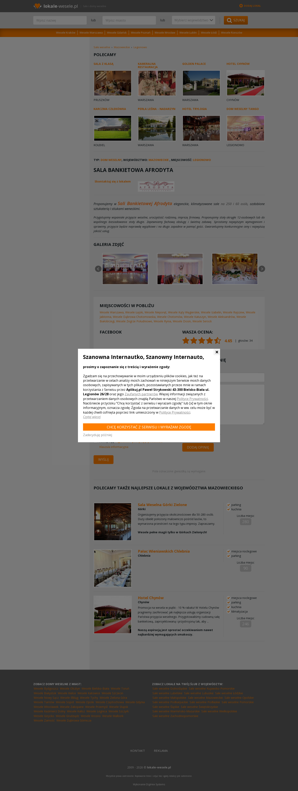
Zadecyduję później (97, 435)
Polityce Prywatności (192, 399)
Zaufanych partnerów (141, 394)
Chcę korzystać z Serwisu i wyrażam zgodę (149, 427)
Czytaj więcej (92, 417)
